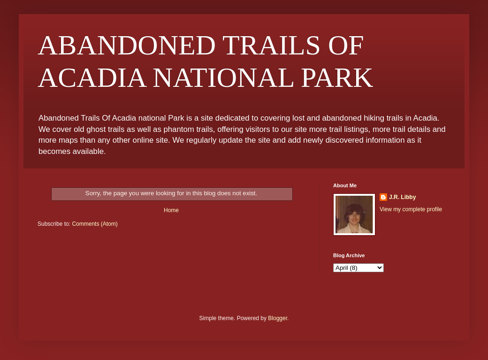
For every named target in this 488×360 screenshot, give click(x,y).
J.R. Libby (402, 197)
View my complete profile (411, 209)
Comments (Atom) (94, 224)
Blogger (277, 318)
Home (171, 210)
